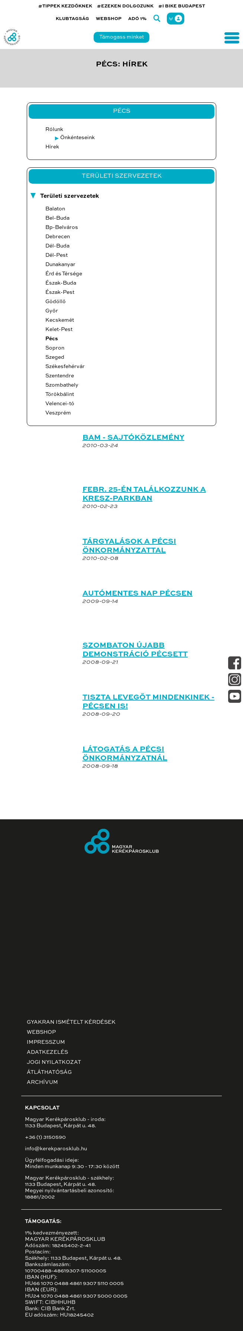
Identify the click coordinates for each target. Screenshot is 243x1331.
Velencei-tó (59, 403)
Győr (51, 311)
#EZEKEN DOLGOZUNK (125, 6)
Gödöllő (55, 301)
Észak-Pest (59, 292)
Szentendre (59, 375)
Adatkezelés (47, 1052)
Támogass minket (121, 37)
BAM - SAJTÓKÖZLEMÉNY (133, 438)
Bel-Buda (57, 218)
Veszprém (58, 413)
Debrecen (57, 236)
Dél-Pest (56, 255)
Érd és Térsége (63, 273)
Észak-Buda (60, 283)
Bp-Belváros (61, 227)
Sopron (54, 348)
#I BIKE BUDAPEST (181, 6)
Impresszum (46, 1042)
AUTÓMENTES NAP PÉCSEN (137, 593)
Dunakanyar (60, 264)
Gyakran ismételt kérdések (71, 1022)
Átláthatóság (49, 1072)
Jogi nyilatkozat (54, 1062)
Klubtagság (72, 19)
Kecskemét (59, 320)
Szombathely (61, 385)
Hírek (52, 147)
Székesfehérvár (65, 366)
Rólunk (54, 129)
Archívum (42, 1082)
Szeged (54, 357)
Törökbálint (59, 394)
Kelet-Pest (58, 329)
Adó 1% (137, 19)
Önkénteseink (77, 137)
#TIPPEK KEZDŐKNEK (65, 6)
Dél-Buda (57, 246)
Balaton (55, 209)
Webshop (109, 19)
